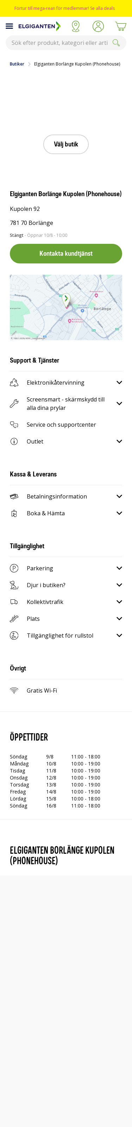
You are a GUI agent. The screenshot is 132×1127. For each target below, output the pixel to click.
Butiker (17, 64)
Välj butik (66, 144)
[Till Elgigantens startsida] (41, 26)
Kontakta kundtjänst (66, 253)
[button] (98, 26)
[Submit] (116, 43)
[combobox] (66, 42)
